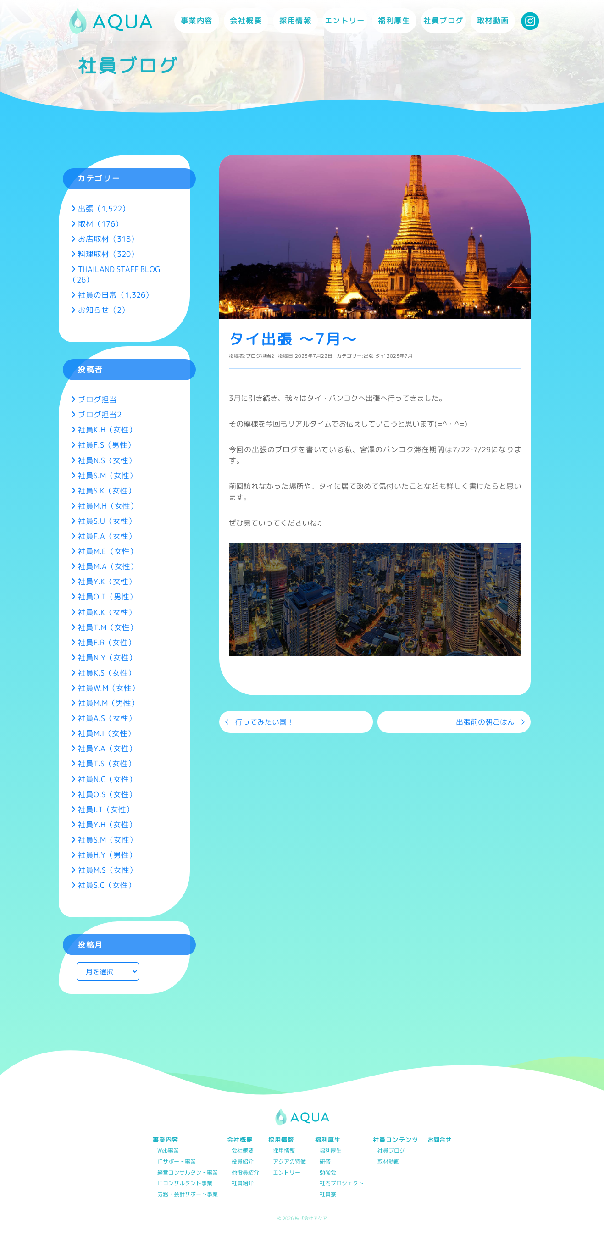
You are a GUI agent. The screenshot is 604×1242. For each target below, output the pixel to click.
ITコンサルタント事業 (184, 1184)
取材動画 (493, 21)
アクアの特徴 (289, 1162)
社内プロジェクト (342, 1184)
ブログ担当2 (260, 356)
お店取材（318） (108, 238)
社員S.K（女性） (107, 490)
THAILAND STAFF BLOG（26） (114, 274)
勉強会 (328, 1173)
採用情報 (284, 1151)
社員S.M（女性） (107, 475)
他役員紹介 (245, 1173)
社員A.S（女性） (107, 718)
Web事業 (168, 1151)
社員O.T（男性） (107, 596)
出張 (369, 356)
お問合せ (439, 1140)
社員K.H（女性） (107, 429)
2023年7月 (400, 356)
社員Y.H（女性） (107, 824)
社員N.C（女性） (107, 779)
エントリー (345, 21)
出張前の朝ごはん (485, 722)
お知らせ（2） (103, 310)
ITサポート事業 (176, 1162)
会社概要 (243, 1151)
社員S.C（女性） (107, 885)
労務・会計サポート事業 (187, 1195)
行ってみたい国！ (264, 722)
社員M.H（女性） (108, 505)
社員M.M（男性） (108, 703)
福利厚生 (331, 1151)
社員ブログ (443, 21)
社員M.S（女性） (107, 870)
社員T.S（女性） (107, 763)
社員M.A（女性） (108, 566)
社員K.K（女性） (107, 612)
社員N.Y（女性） (107, 657)
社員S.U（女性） (107, 521)
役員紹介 (243, 1162)
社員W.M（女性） (108, 687)
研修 (325, 1162)
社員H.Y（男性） (107, 854)
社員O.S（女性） (107, 794)
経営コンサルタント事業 (187, 1173)
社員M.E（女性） (108, 551)
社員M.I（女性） (106, 733)
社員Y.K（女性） (107, 581)
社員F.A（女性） (107, 536)
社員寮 (328, 1195)
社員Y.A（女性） (107, 748)
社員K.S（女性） (107, 672)
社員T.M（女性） (108, 627)
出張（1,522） (104, 208)
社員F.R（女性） (107, 642)
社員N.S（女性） (107, 460)
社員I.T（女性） (106, 809)
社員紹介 (243, 1184)
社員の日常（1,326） (115, 294)
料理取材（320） (108, 254)
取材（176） (100, 223)
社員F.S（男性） (106, 444)
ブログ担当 (97, 399)
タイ (380, 356)
